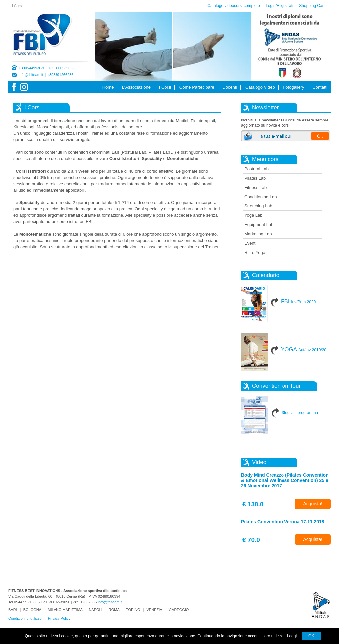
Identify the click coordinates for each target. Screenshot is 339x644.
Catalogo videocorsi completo (233, 5)
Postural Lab (256, 168)
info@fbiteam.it (31, 75)
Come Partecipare (196, 87)
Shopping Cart (312, 5)
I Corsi (165, 87)
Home (108, 87)
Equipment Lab (258, 224)
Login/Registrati (279, 5)
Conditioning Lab (260, 196)
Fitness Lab (255, 187)
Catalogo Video (260, 87)
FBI (298, 301)
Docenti (229, 87)
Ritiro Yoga (254, 252)
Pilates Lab (255, 178)
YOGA (303, 349)
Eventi (250, 243)
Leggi (292, 636)
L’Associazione (136, 87)
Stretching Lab (258, 205)
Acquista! (312, 503)
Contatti (319, 87)
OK (311, 636)
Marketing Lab (258, 233)
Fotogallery (293, 87)
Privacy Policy (59, 618)
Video (259, 462)
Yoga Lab (253, 215)
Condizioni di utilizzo (25, 618)
